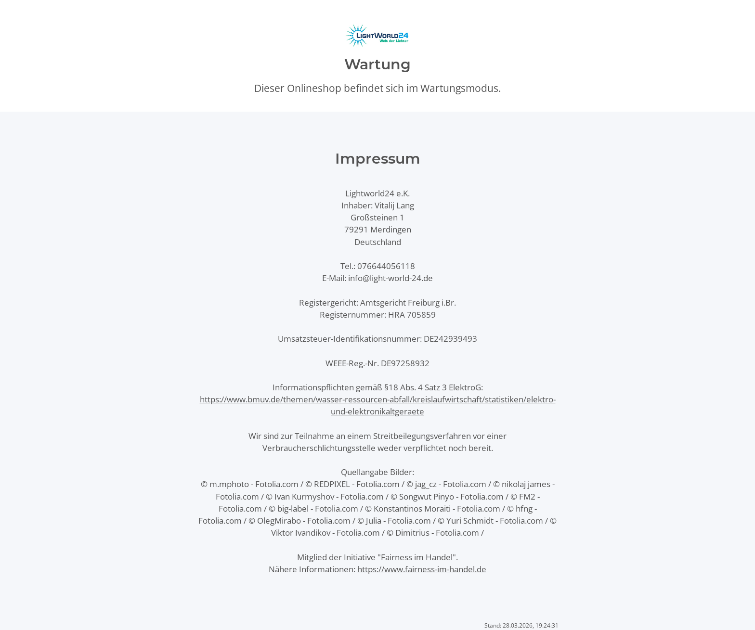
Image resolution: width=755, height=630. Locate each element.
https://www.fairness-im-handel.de (421, 569)
